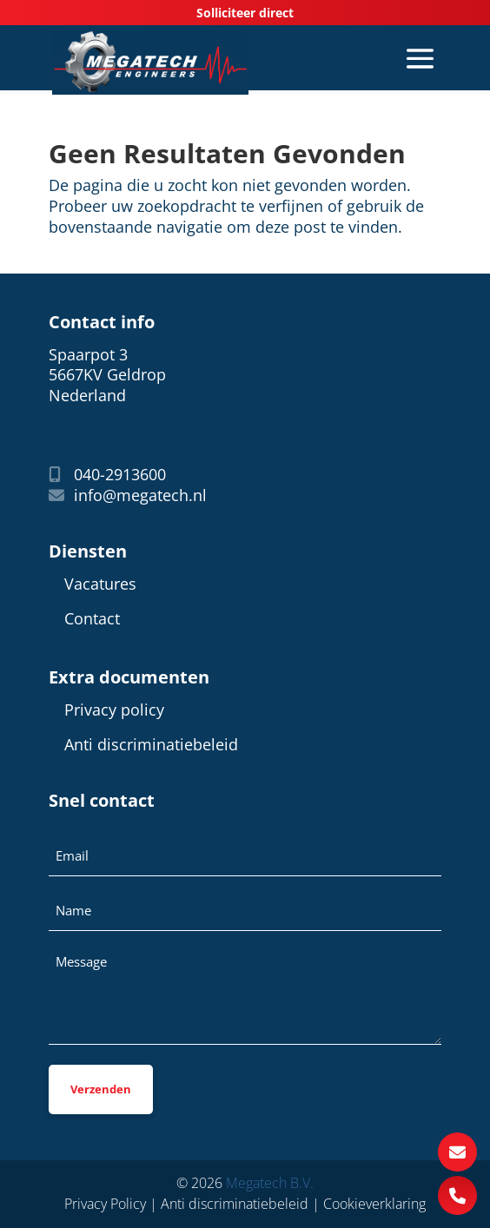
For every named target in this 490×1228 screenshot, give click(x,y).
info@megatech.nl (128, 495)
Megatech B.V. (270, 1182)
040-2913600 (107, 475)
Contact (92, 619)
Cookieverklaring (374, 1203)
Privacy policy (114, 710)
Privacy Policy (105, 1203)
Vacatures (100, 584)
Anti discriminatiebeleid (151, 745)
